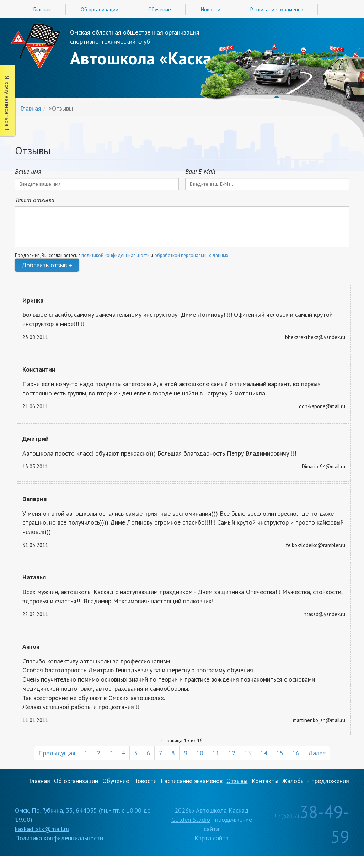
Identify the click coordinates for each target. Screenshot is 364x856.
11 (215, 753)
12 (231, 753)
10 (199, 753)
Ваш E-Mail (200, 171)
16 (295, 753)
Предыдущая (56, 753)
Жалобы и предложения (315, 781)
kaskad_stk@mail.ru (42, 829)
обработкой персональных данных (191, 255)
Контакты (265, 781)
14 (263, 753)
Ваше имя (28, 171)
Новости (210, 9)
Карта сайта (211, 838)
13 (247, 753)
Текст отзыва (34, 200)
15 (279, 753)
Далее (317, 753)
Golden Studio (190, 819)
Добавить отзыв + (47, 265)
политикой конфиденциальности (115, 255)
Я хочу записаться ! (7, 103)
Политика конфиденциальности (59, 838)
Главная (42, 9)
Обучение (159, 9)
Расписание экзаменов (276, 9)
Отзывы (236, 781)
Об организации (99, 9)
